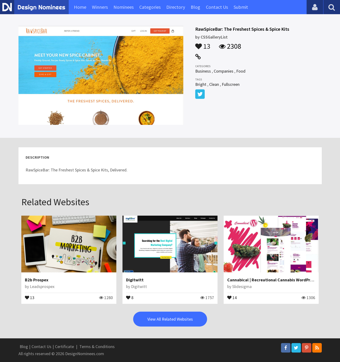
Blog (195, 7)
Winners (100, 7)
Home (80, 7)
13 (202, 44)
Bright (200, 84)
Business (203, 71)
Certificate (64, 346)
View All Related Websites (170, 319)
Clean (214, 84)
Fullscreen (231, 84)
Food (240, 71)
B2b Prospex (36, 280)
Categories (150, 7)
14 (232, 297)
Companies (223, 71)
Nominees (123, 7)
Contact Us (217, 7)
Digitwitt (135, 280)
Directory (175, 7)
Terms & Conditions (97, 346)
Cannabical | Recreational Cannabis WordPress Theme (279, 280)
